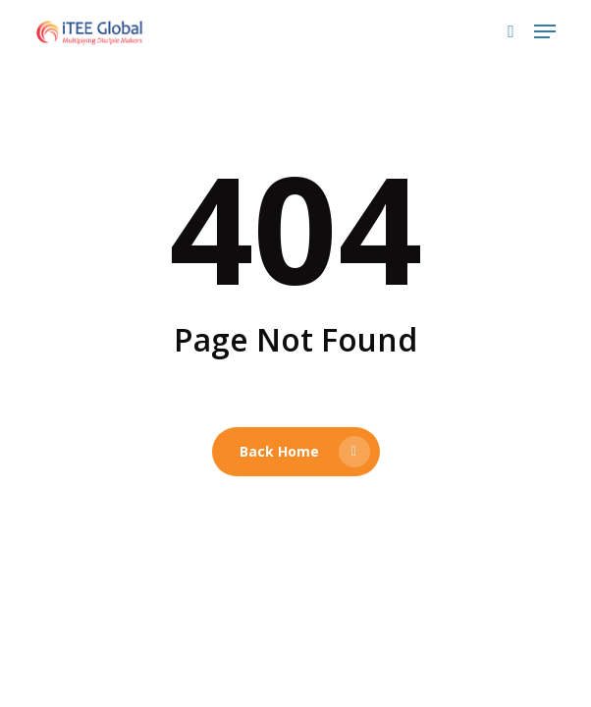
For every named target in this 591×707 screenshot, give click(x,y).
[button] (545, 31)
